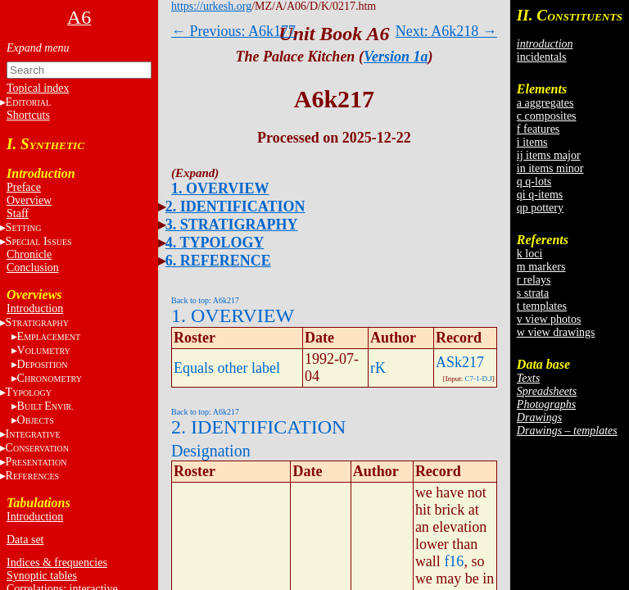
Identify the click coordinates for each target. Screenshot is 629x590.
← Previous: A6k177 (233, 31)
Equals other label (227, 368)
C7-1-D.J (478, 378)
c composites (547, 116)
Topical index (38, 88)
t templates (542, 306)
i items (532, 142)
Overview (29, 200)
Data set (25, 539)
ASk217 (460, 362)
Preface (24, 187)
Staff (18, 213)
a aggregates (545, 103)
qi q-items (540, 194)
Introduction (35, 308)
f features (538, 129)
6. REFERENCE (218, 260)
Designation (211, 451)
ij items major (549, 155)
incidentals (542, 57)
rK (378, 368)
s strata (533, 293)
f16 (454, 561)
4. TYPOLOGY (215, 242)
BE (45, 406)
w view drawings (556, 332)
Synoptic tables (42, 576)
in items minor (550, 168)
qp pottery (540, 208)
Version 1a (396, 56)
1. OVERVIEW (220, 188)
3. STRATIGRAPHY (231, 224)
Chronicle (29, 254)
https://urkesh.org (211, 6)
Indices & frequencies (57, 562)
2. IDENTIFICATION (235, 206)
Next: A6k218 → (446, 31)
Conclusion (33, 267)
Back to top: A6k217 (205, 300)
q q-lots (534, 181)
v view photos (549, 319)
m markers (541, 267)
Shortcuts (28, 115)
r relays (534, 280)
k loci (530, 253)
